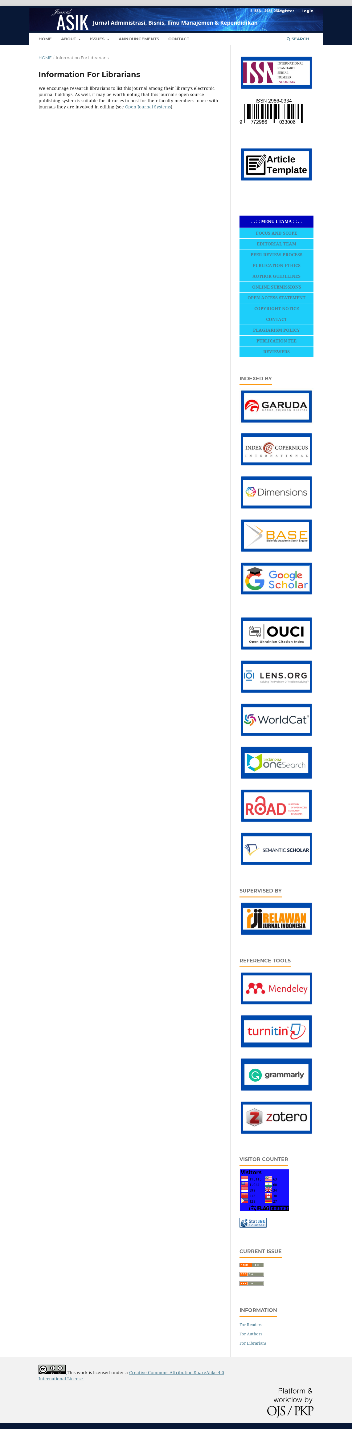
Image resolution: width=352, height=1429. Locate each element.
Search (298, 38)
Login (307, 10)
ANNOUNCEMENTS (139, 38)
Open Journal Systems (148, 107)
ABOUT (69, 38)
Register (285, 10)
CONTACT (178, 38)
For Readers (250, 1324)
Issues (98, 38)
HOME (45, 38)
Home (45, 57)
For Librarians (253, 1343)
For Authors (250, 1334)
